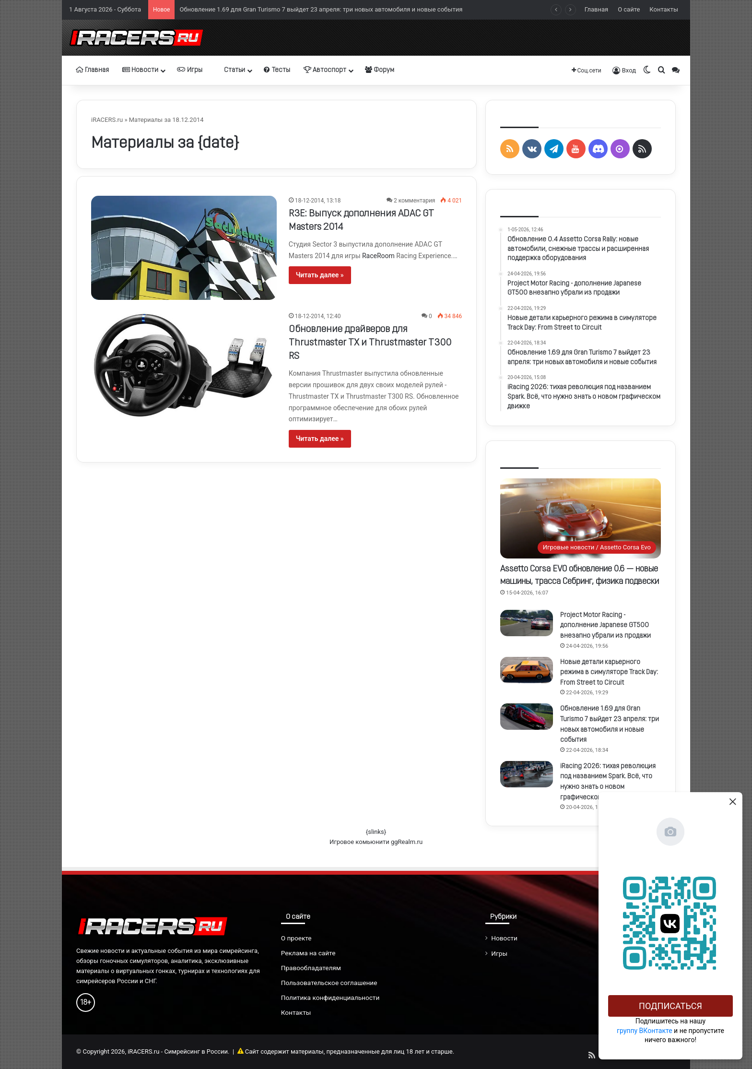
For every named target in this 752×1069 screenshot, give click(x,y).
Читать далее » (320, 275)
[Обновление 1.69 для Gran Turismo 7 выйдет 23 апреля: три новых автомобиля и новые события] (526, 716)
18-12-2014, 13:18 (318, 200)
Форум (379, 70)
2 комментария (414, 200)
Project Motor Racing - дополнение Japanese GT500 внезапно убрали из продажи (605, 626)
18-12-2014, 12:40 (318, 316)
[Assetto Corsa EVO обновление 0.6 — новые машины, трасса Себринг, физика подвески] (580, 518)
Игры (189, 70)
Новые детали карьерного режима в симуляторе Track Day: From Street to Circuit (609, 673)
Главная (596, 9)
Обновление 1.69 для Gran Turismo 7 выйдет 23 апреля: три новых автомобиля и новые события (320, 9)
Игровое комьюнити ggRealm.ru (376, 841)
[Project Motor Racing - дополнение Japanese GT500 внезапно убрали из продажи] (526, 623)
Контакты (663, 9)
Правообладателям (311, 968)
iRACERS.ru (107, 119)
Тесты (277, 70)
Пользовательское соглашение (329, 982)
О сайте (629, 9)
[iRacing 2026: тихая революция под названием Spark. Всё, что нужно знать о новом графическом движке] (526, 774)
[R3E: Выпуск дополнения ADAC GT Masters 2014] (184, 248)
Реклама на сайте (308, 953)
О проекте (296, 938)
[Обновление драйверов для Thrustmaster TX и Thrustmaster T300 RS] (184, 365)
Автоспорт (325, 70)
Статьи (230, 70)
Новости (140, 70)
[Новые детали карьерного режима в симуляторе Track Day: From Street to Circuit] (526, 670)
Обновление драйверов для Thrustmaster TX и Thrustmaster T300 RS (370, 343)
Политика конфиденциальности (330, 997)
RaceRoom (378, 256)
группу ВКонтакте (644, 1030)
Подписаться (670, 1006)
